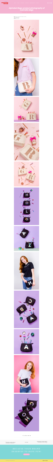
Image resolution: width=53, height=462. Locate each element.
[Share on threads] (24, 435)
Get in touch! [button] (26, 454)
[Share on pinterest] (25, 435)
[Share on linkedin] (26, 435)
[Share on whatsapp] (27, 435)
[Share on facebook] (22, 435)
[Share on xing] (29, 435)
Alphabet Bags (17, 17)
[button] (47, 3)
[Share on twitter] (23, 435)
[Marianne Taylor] (4, 3)
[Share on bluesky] (28, 435)
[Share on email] (30, 435)
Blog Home (26, 442)
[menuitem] (15, 3)
